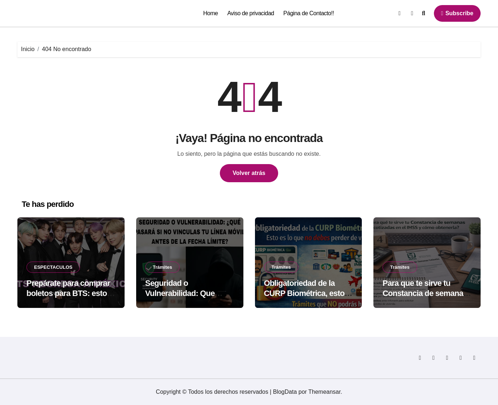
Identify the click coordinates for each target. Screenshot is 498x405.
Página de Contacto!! (308, 13)
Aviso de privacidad (250, 13)
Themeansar (324, 392)
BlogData (285, 392)
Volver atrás (249, 173)
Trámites (162, 267)
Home (210, 13)
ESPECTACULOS (53, 267)
